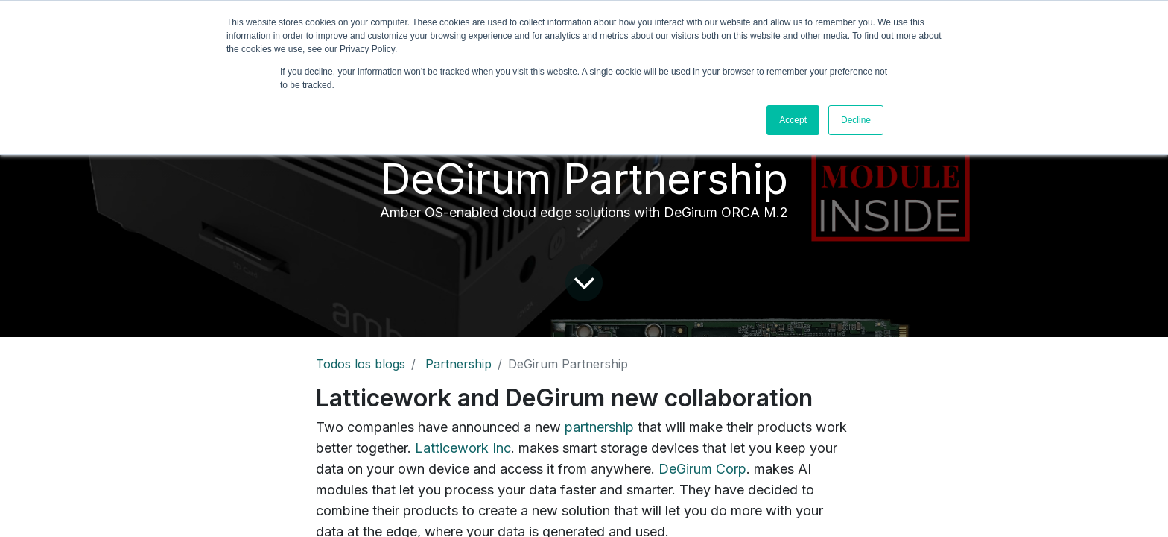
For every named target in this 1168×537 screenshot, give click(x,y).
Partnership (458, 364)
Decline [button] (856, 120)
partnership (599, 427)
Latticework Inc (463, 448)
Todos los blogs (360, 364)
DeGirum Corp (702, 469)
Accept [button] (793, 120)
